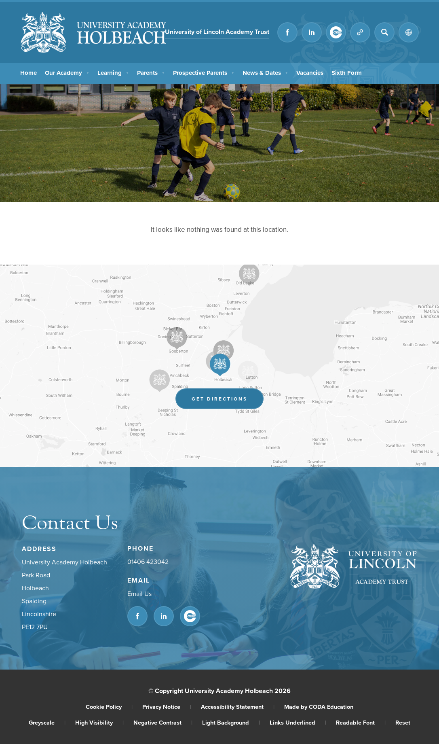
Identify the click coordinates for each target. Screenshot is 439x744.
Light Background (231, 722)
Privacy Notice (166, 706)
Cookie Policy (109, 706)
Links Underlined (298, 722)
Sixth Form (348, 72)
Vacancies (311, 72)
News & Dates (266, 72)
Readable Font (361, 722)
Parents (152, 72)
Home (28, 72)
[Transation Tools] (409, 32)
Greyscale (47, 722)
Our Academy (67, 72)
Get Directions (219, 398)
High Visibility (99, 722)
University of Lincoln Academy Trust (217, 31)
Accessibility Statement (237, 706)
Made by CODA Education (318, 706)
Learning (114, 72)
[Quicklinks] (360, 32)
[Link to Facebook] (287, 32)
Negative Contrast (162, 722)
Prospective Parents (205, 72)
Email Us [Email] (139, 593)
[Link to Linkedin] (312, 32)
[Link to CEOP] (336, 32)
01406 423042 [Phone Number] (148, 561)
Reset (402, 722)
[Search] (384, 32)
